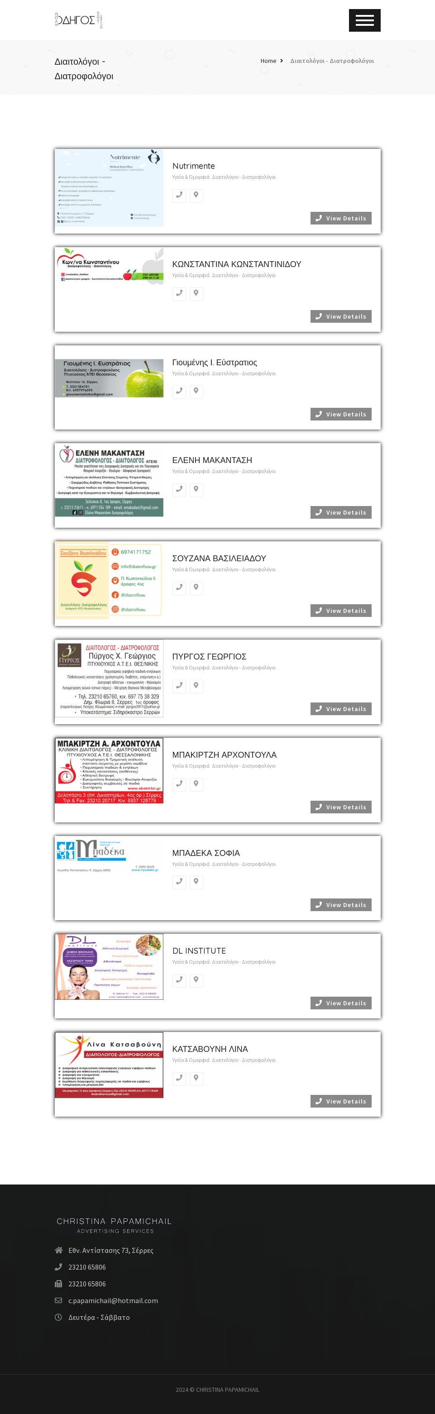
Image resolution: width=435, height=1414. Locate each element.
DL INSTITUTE (199, 951)
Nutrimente (193, 166)
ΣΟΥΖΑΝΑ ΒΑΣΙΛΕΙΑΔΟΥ (219, 558)
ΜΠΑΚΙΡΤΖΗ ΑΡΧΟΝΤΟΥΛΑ (224, 755)
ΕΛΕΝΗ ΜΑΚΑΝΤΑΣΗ (212, 460)
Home (269, 61)
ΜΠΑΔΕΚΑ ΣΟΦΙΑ (206, 853)
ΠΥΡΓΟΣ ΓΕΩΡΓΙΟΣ (209, 656)
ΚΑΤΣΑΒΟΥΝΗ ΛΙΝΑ (210, 1049)
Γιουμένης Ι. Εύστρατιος (215, 362)
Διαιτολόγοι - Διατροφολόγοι (332, 61)
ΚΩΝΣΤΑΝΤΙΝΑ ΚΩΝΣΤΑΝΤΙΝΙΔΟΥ (237, 264)
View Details (341, 218)
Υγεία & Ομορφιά (191, 176)
